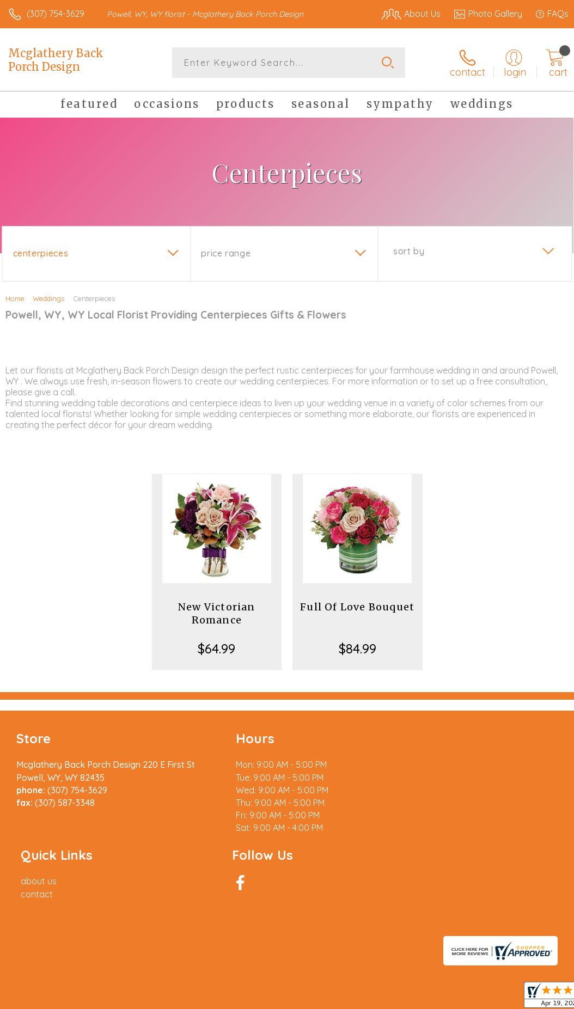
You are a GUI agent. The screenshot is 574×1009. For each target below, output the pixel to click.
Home (15, 298)
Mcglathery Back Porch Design (55, 60)
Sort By (408, 251)
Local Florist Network (461, 920)
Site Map (528, 920)
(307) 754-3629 (55, 13)
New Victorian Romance (216, 613)
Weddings (48, 298)
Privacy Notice (383, 920)
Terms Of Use (319, 920)
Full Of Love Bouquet (357, 607)
